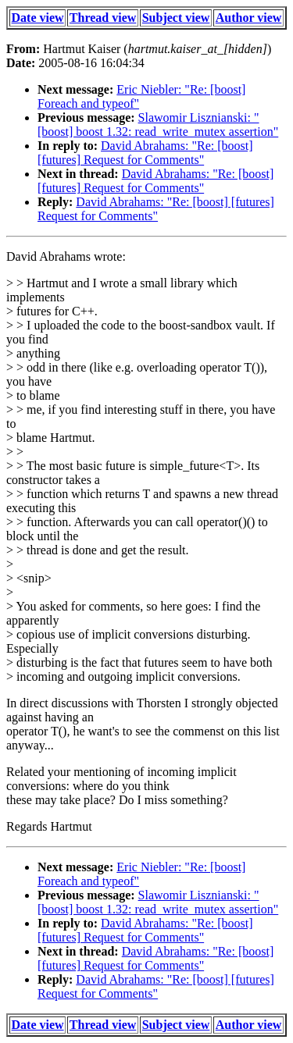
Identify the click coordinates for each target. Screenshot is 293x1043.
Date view (38, 17)
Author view (249, 17)
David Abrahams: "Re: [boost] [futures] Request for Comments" (145, 152)
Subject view (176, 17)
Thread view (103, 17)
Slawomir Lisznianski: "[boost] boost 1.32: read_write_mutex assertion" (158, 124)
